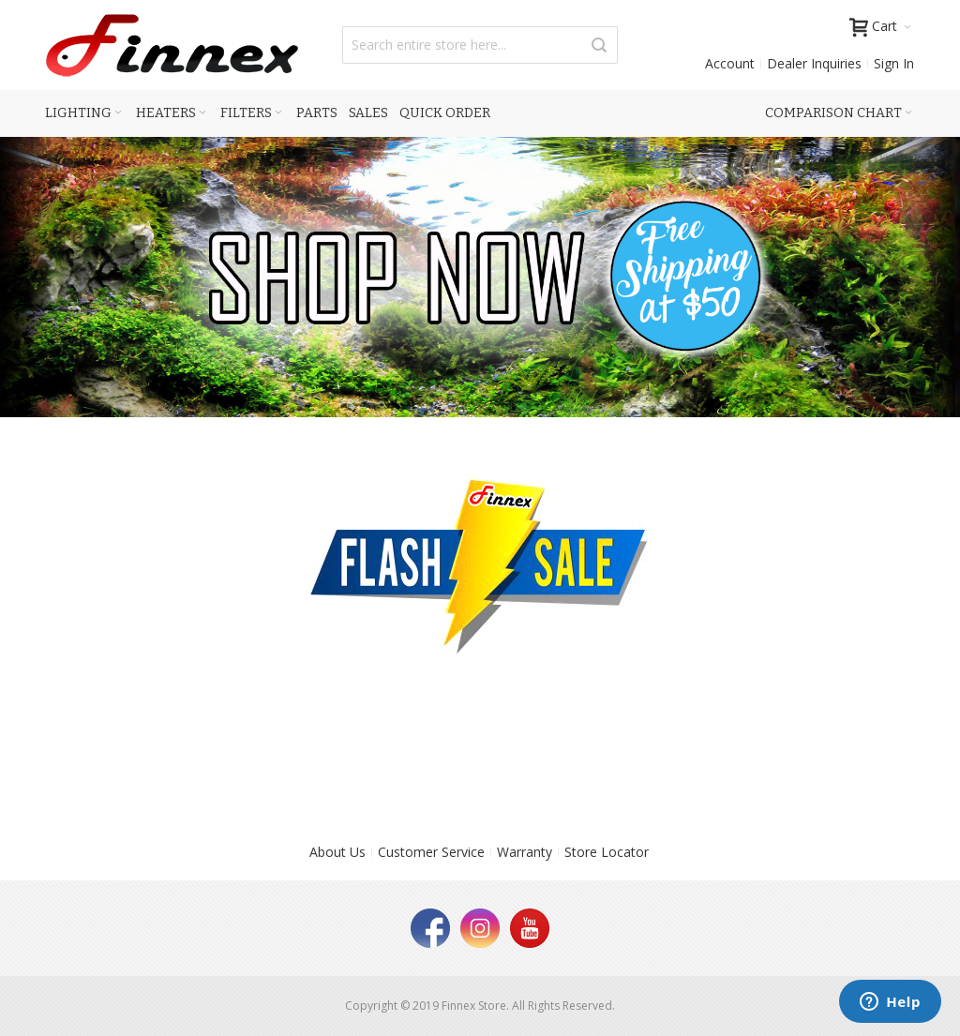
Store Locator (606, 852)
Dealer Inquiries (814, 63)
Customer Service (431, 852)
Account (730, 63)
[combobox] (479, 45)
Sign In (894, 63)
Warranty (524, 852)
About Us (337, 852)
